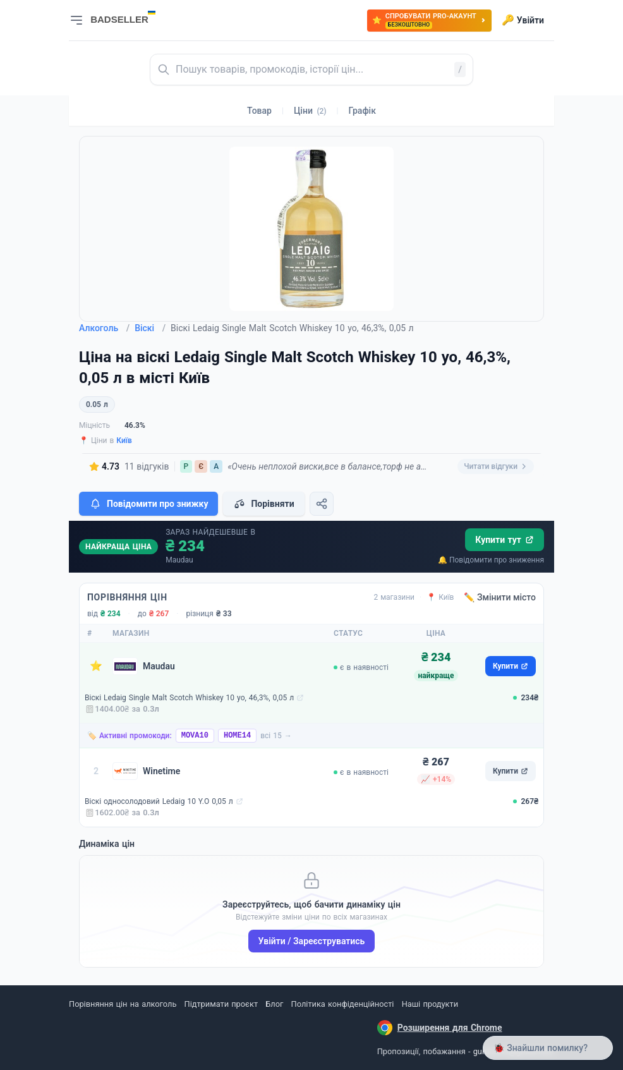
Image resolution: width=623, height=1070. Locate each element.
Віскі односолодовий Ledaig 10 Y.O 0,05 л (159, 801)
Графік (362, 111)
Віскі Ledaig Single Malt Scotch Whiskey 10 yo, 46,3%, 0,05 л (189, 697)
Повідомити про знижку (148, 503)
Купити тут (504, 540)
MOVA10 (195, 735)
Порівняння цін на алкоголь (122, 1004)
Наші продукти (430, 1004)
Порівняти (263, 503)
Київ (124, 440)
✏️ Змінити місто (500, 597)
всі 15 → (276, 735)
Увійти (523, 20)
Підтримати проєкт (221, 1004)
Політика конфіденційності (342, 1004)
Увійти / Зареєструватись (311, 941)
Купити (510, 666)
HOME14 (237, 735)
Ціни (310, 111)
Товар (259, 111)
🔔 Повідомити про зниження (491, 560)
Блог (274, 1004)
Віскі (150, 328)
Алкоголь (104, 328)
